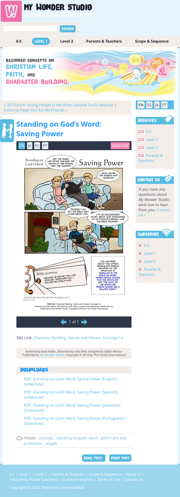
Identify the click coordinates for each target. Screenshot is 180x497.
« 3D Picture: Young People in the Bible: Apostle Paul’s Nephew (58, 105)
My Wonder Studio (52, 355)
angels (51, 443)
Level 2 (66, 41)
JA (29, 145)
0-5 (19, 41)
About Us (133, 474)
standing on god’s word (77, 438)
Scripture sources (78, 479)
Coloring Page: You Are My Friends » (35, 110)
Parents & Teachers (104, 41)
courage (45, 438)
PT (45, 145)
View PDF (120, 145)
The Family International (62, 487)
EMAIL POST (94, 458)
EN (21, 145)
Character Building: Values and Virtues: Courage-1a (78, 337)
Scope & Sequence (152, 41)
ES (37, 145)
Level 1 (41, 41)
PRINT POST (120, 458)
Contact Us (133, 479)
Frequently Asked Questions (34, 479)
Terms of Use (109, 479)
